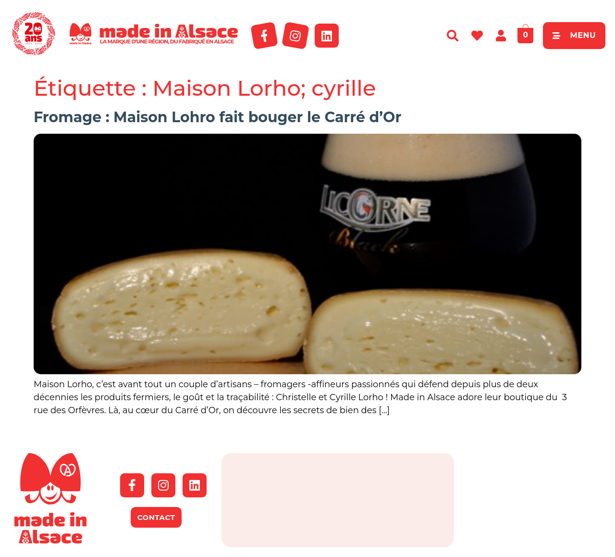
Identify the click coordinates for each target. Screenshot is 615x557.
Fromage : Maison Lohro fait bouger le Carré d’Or (217, 117)
